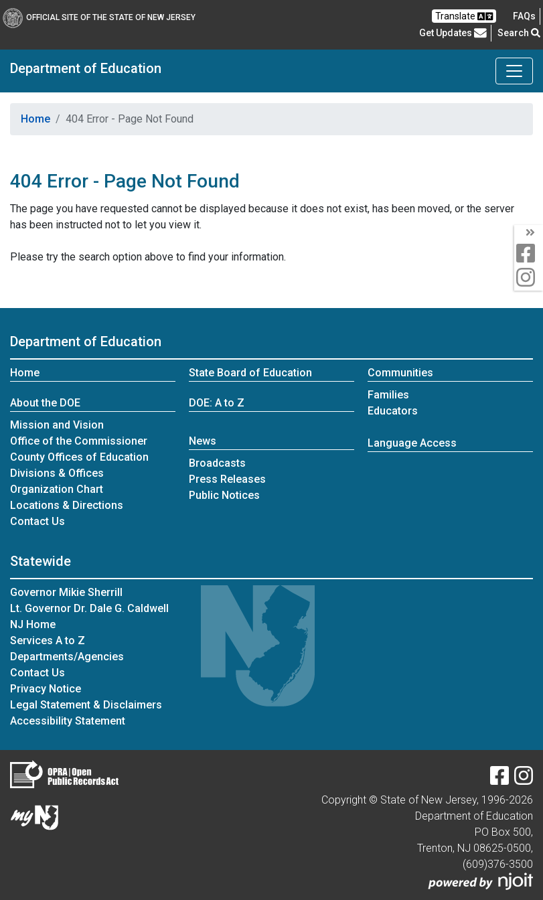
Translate (464, 16)
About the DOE (45, 402)
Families (388, 394)
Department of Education (85, 68)
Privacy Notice (45, 688)
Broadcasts (217, 463)
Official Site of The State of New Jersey (99, 17)
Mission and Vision (57, 425)
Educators (393, 410)
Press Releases (227, 479)
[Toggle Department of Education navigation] (514, 71)
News (202, 441)
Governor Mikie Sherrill (66, 592)
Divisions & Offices (57, 473)
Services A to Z (47, 640)
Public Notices (224, 495)
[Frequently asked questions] (524, 16)
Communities (400, 372)
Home (35, 118)
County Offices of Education (79, 457)
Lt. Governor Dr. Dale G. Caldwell (89, 608)
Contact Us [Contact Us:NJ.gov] (37, 672)
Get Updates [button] (453, 32)
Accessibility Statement (67, 721)
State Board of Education (250, 372)
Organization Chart (56, 489)
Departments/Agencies (67, 656)
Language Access (412, 443)
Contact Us (37, 521)
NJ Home (33, 624)
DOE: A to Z (216, 402)
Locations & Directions (66, 505)
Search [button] (518, 32)
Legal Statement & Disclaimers (86, 704)
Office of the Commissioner (78, 441)
